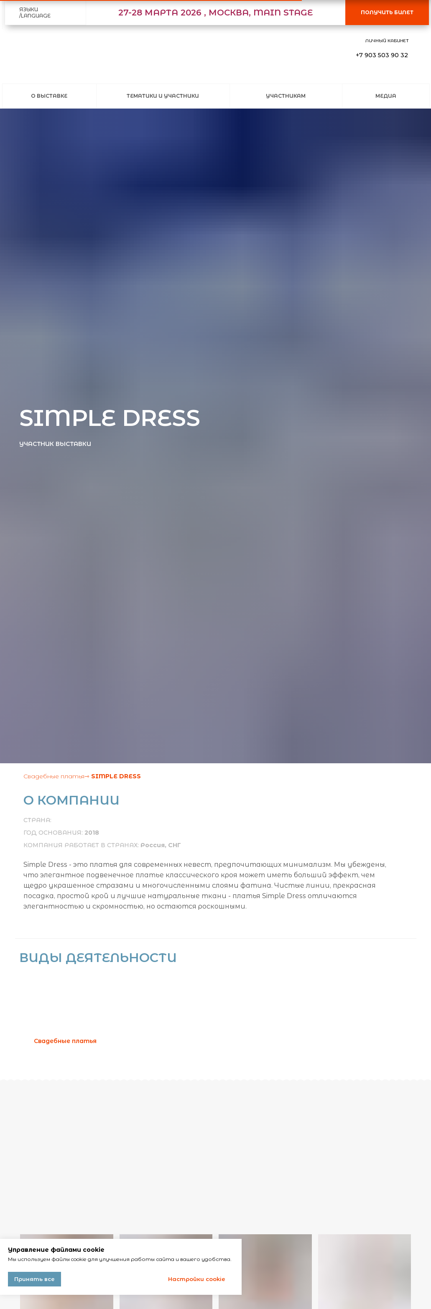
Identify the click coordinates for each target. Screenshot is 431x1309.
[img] (23, 55)
